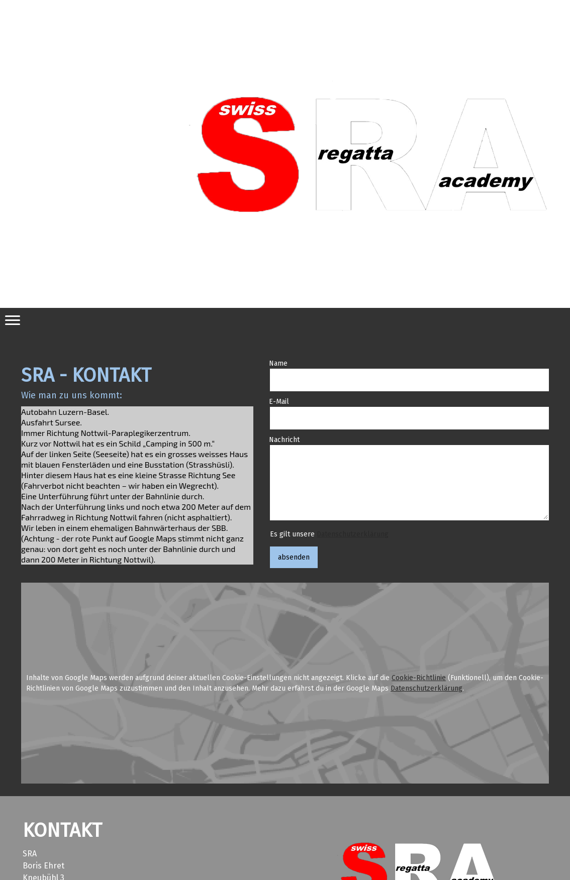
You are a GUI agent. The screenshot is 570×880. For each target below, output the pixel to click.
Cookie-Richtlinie (419, 678)
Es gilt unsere (329, 534)
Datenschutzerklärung (353, 534)
